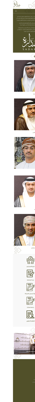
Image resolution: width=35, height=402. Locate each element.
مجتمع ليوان (27, 389)
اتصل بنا (28, 395)
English (25, 11)
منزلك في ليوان (27, 391)
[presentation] (1, 355)
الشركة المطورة (27, 393)
